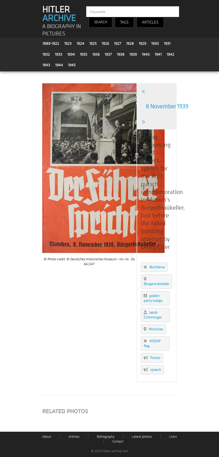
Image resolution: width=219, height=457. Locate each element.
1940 (146, 54)
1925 (93, 43)
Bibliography (105, 436)
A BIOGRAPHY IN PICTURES (61, 30)
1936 (96, 54)
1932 (46, 54)
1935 (83, 54)
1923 (68, 43)
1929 (142, 43)
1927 (117, 43)
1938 (120, 54)
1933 (58, 54)
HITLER (59, 14)
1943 (46, 65)
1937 (108, 54)
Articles (74, 436)
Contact (117, 441)
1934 (71, 54)
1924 (80, 43)
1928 (130, 43)
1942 (170, 54)
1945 (72, 65)
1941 (158, 54)
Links (173, 436)
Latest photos (142, 436)
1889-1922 (50, 43)
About (46, 436)
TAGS (124, 22)
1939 (133, 54)
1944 (59, 65)
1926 (105, 43)
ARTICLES (150, 22)
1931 (167, 43)
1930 (155, 43)
